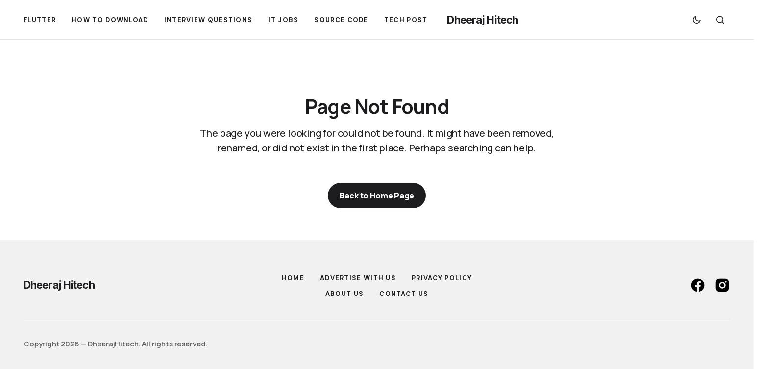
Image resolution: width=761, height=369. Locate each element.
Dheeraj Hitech (482, 19)
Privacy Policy (442, 278)
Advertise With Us (358, 278)
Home (293, 278)
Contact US (403, 294)
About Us (344, 294)
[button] (697, 19)
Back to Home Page (377, 195)
